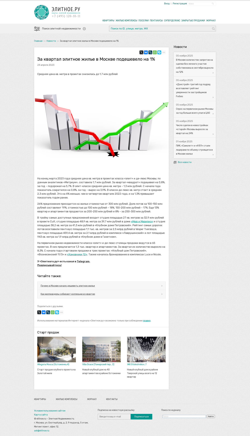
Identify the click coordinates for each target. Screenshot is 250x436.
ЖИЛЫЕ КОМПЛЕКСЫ (126, 20)
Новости (51, 41)
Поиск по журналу (171, 410)
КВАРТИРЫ (108, 20)
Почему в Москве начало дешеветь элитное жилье (68, 285)
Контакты (112, 399)
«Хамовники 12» (77, 254)
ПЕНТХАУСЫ (156, 20)
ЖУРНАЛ (211, 20)
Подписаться (141, 416)
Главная (38, 41)
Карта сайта (41, 414)
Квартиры (40, 399)
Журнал (91, 399)
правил (147, 320)
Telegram (83, 261)
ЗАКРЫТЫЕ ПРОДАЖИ (193, 20)
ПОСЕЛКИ (144, 20)
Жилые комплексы (66, 399)
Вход (167, 3)
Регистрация (180, 3)
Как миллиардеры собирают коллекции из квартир (68, 294)
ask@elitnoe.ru (41, 430)
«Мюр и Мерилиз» (142, 221)
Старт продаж (48, 332)
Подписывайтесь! (49, 265)
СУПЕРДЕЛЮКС (172, 20)
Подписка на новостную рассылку (116, 410)
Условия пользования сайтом (49, 410)
